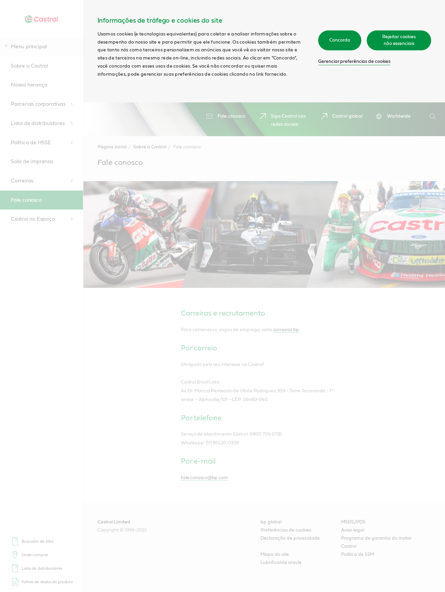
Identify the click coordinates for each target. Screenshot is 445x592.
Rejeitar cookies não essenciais (399, 40)
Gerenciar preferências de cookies (354, 61)
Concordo (339, 40)
